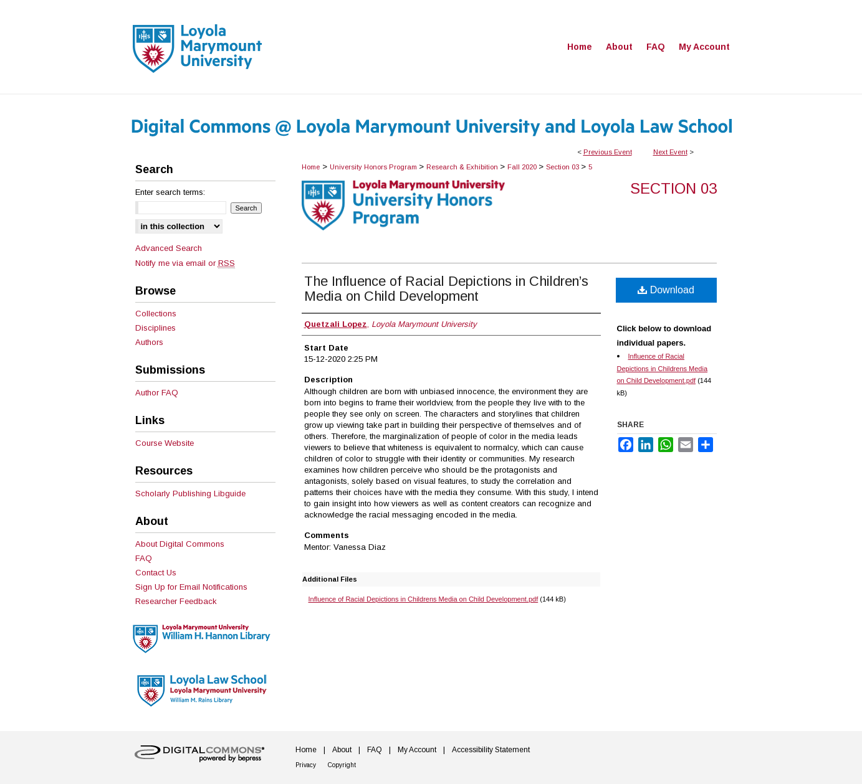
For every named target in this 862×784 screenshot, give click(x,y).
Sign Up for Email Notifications (191, 587)
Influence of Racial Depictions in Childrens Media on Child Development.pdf (424, 599)
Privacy (305, 765)
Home (311, 167)
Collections (155, 313)
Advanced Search (168, 248)
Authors (149, 342)
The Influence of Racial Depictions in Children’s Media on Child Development (446, 288)
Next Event (670, 152)
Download (666, 290)
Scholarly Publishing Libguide (190, 493)
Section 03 (563, 167)
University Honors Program (374, 167)
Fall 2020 (523, 167)
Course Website (164, 443)
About (342, 749)
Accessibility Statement (491, 749)
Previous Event (607, 152)
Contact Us (155, 572)
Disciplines (155, 328)
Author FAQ (156, 392)
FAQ (143, 558)
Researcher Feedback (176, 601)
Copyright (342, 765)
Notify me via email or (185, 263)
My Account (417, 749)
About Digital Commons (179, 544)
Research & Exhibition (463, 167)
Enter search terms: (170, 192)
